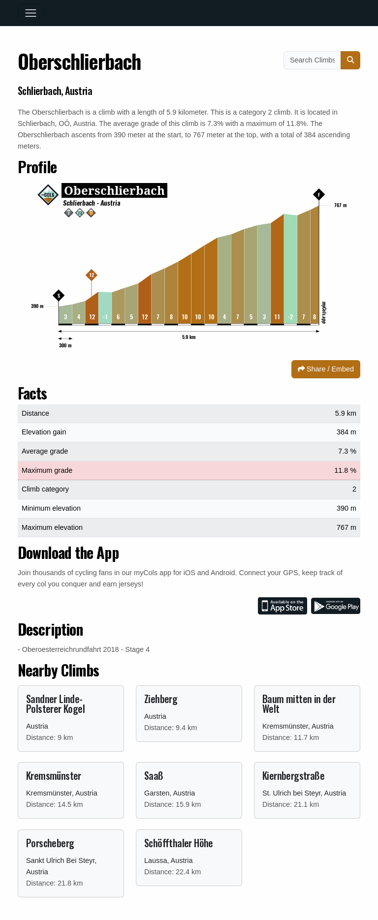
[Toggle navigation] (31, 13)
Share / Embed (326, 369)
